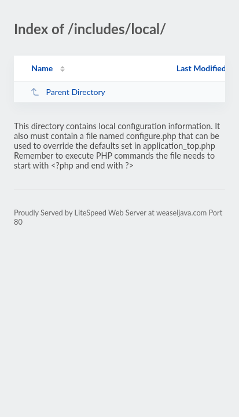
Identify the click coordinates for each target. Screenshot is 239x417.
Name (42, 68)
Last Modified (201, 68)
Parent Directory (67, 92)
